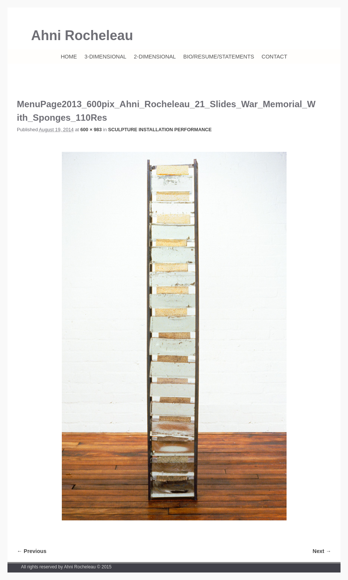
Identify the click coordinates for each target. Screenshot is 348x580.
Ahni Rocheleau (82, 35)
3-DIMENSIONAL (105, 57)
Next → (322, 551)
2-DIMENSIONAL (155, 57)
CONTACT (274, 57)
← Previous (31, 551)
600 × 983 (91, 129)
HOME (69, 57)
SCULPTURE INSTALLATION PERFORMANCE (160, 129)
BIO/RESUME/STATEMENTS (218, 57)
